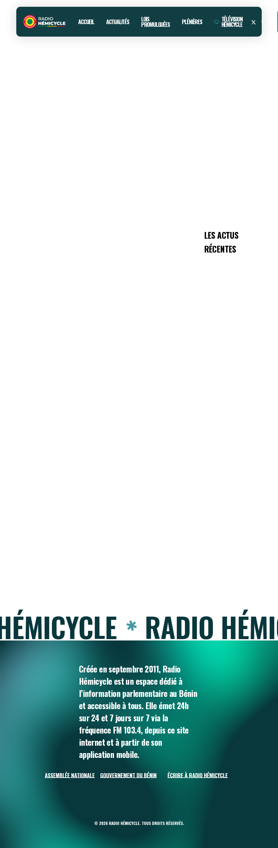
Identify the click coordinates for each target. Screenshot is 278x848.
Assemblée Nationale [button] (70, 775)
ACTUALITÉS (30, 56)
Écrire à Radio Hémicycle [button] (198, 775)
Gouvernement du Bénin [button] (128, 775)
